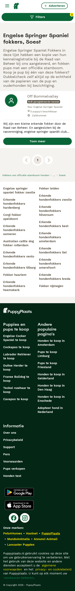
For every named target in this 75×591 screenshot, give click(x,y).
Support (9, 447)
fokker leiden (49, 188)
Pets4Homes (12, 533)
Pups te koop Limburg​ (47, 354)
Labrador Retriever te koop (17, 356)
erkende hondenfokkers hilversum (50, 211)
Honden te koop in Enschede (51, 399)
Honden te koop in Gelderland (51, 376)
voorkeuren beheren (18, 578)
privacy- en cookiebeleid (53, 569)
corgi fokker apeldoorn (12, 217)
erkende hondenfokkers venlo (18, 254)
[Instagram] (25, 518)
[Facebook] (13, 518)
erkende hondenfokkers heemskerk (14, 286)
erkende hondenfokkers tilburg (19, 265)
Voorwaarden (13, 461)
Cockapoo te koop (16, 347)
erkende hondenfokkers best (53, 224)
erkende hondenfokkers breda (54, 277)
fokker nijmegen (51, 286)
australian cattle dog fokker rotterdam (18, 243)
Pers (6, 454)
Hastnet (32, 533)
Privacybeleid (13, 440)
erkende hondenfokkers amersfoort (50, 263)
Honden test (12, 476)
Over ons (9, 433)
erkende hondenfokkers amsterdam (50, 237)
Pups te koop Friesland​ (47, 365)
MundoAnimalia (18, 539)
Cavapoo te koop (15, 399)
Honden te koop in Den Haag (51, 387)
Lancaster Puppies (20, 544)
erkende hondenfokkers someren (14, 230)
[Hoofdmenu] (7, 6)
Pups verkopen (14, 468)
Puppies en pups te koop (16, 327)
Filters (51, 16)
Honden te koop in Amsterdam (51, 343)
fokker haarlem (14, 275)
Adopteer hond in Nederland (50, 410)
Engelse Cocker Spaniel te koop (14, 338)
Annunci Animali (45, 539)
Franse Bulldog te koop (16, 379)
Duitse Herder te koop (15, 367)
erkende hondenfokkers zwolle (55, 197)
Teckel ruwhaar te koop (16, 390)
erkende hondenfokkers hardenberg (14, 203)
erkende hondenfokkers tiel (53, 250)
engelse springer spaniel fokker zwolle (19, 190)
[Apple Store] (19, 505)
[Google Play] (19, 492)
